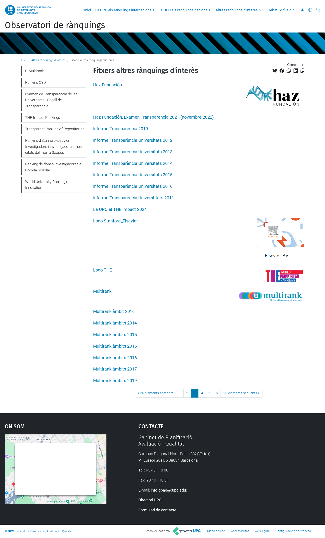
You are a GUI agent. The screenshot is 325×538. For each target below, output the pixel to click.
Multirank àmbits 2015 (115, 334)
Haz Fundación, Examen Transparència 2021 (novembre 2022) (153, 117)
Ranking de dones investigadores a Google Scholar (53, 167)
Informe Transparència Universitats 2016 (132, 186)
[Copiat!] (302, 70)
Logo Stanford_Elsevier (115, 221)
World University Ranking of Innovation (47, 184)
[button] (261, 10)
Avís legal (261, 531)
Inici (87, 10)
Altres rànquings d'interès (237, 10)
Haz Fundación (107, 84)
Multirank (102, 291)
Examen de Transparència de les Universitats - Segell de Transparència (51, 100)
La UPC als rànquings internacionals (124, 10)
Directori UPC (150, 500)
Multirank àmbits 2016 (115, 346)
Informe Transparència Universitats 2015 (132, 174)
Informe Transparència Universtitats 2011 (133, 197)
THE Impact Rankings (42, 117)
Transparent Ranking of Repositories (54, 129)
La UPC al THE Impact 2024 (120, 209)
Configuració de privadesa (293, 531)
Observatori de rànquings (55, 25)
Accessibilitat (240, 531)
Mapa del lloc (216, 531)
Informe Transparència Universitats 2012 (132, 140)
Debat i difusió (280, 10)
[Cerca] (318, 10)
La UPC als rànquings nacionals (184, 10)
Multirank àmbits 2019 (115, 380)
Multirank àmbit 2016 (114, 311)
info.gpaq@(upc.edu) (169, 490)
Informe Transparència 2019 (120, 128)
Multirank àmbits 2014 (115, 323)
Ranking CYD (35, 82)
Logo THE (102, 270)
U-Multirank (34, 71)
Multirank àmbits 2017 (115, 369)
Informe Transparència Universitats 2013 (132, 151)
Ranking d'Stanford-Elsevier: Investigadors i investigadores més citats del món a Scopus (53, 146)
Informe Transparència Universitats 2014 (132, 163)
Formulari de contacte (157, 510)
